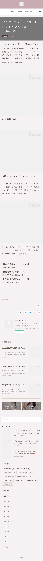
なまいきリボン (24, 472)
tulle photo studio (23, 469)
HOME (13, 11)
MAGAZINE (31, 480)
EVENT (8, 480)
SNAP (5, 36)
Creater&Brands (24, 476)
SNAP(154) (5, 299)
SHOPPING (9, 476)
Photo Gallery (9, 472)
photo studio (28, 11)
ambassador (9, 469)
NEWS (20, 11)
